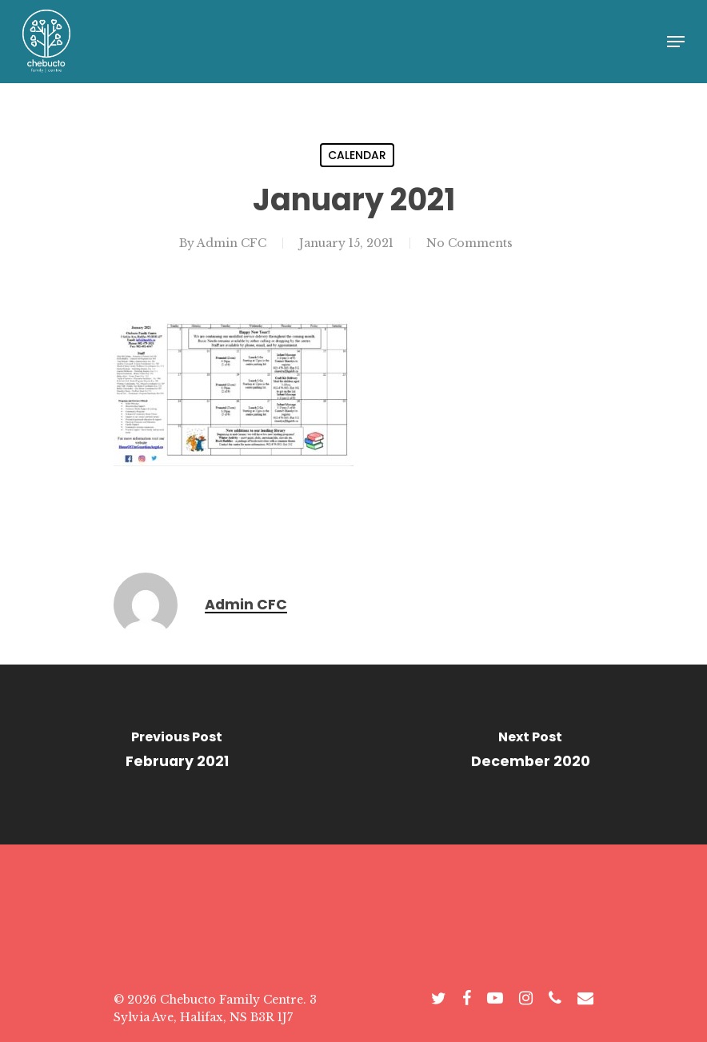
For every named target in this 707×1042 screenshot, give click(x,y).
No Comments (469, 243)
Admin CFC (231, 243)
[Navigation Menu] (676, 42)
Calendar (357, 155)
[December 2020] (530, 754)
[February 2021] (177, 754)
